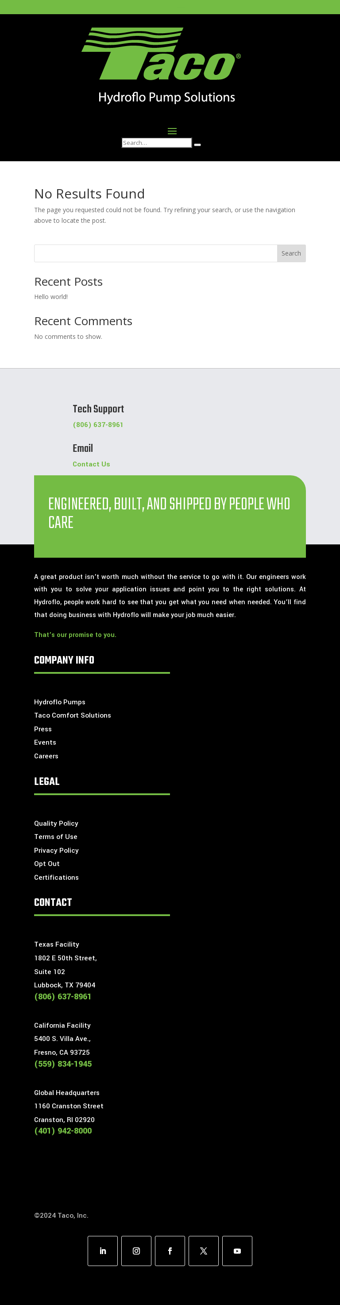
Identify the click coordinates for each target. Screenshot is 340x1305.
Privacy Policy (56, 850)
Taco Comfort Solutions (72, 715)
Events (45, 742)
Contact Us (91, 464)
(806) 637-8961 (98, 425)
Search (291, 253)
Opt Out (47, 864)
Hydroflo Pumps (59, 702)
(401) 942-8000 (63, 1131)
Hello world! (51, 296)
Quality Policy (56, 823)
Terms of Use (55, 837)
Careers (46, 756)
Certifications (56, 877)
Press (43, 729)
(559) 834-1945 (63, 1064)
